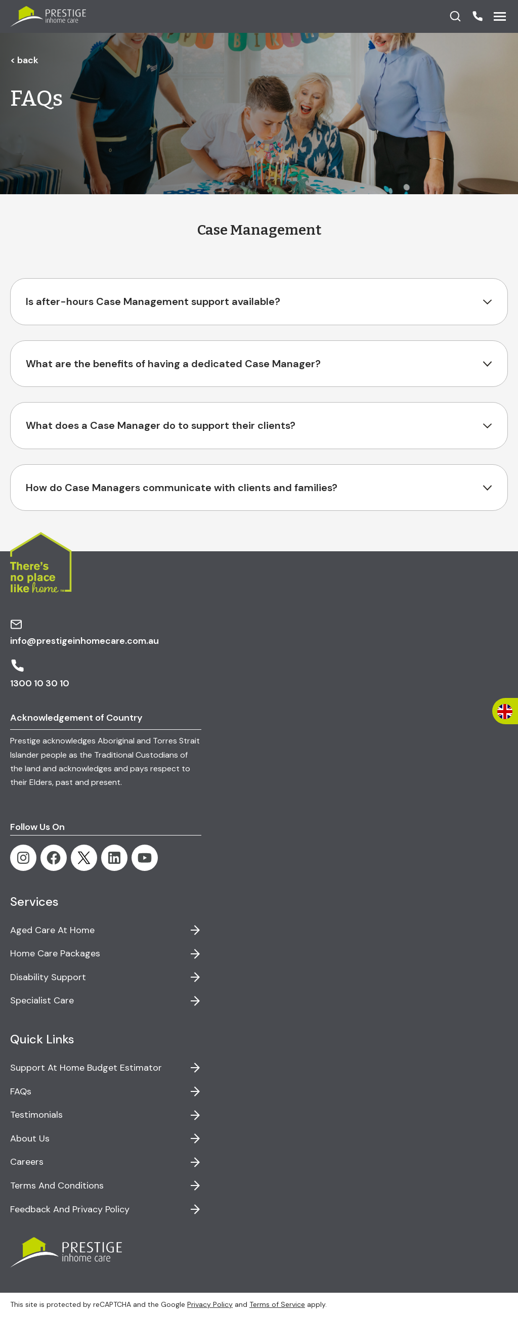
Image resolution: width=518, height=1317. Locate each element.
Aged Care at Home (52, 930)
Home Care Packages (55, 953)
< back (24, 60)
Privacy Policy (210, 1304)
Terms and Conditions (57, 1185)
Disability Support (48, 977)
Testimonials (36, 1115)
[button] (477, 16)
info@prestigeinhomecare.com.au (84, 632)
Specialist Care (42, 1000)
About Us (30, 1138)
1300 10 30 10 (39, 673)
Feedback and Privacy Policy (70, 1209)
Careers (27, 1162)
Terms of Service (277, 1304)
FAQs (20, 1091)
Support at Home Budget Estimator (86, 1068)
